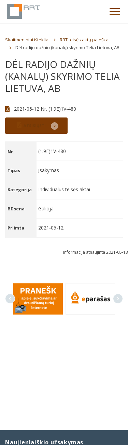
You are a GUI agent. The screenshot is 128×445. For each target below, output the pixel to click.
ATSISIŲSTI (31, 125)
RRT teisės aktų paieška (84, 40)
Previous (10, 299)
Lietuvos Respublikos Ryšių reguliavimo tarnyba (23, 11)
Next (118, 299)
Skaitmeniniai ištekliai (27, 40)
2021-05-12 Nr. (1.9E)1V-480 (45, 109)
